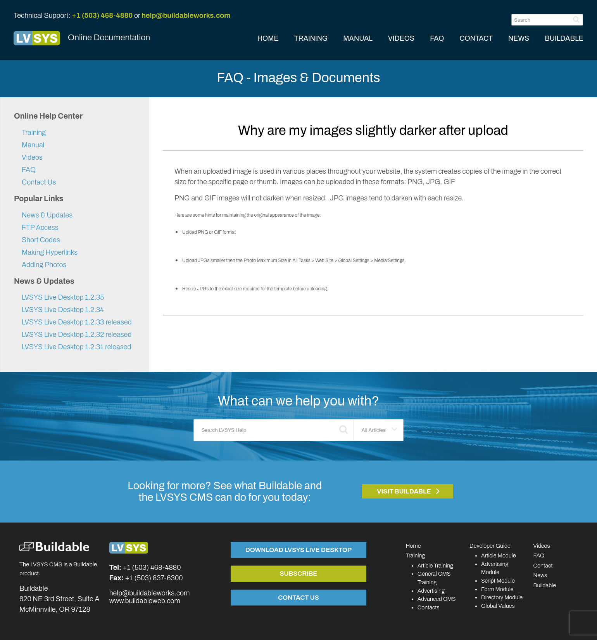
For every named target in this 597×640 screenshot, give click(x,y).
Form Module (497, 589)
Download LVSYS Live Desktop (298, 549)
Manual (33, 145)
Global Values (498, 606)
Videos (32, 157)
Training (34, 132)
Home (413, 546)
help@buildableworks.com (185, 15)
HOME (268, 38)
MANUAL (358, 38)
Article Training (435, 565)
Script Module (498, 581)
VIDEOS (401, 38)
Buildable (544, 585)
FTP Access (40, 227)
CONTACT (476, 38)
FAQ (437, 38)
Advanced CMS (437, 599)
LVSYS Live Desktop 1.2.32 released (77, 334)
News (540, 575)
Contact (543, 565)
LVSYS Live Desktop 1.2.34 (63, 310)
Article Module (498, 555)
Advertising (431, 591)
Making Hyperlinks (50, 252)
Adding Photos (44, 265)
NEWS (518, 38)
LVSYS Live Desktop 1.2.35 (63, 297)
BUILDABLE (564, 38)
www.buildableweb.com (144, 601)
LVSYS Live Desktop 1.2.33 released (77, 322)
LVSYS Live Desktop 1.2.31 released (76, 347)
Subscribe (298, 573)
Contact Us (39, 182)
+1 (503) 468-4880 (102, 15)
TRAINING (311, 38)
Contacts (429, 607)
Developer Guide (490, 546)
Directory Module (502, 597)
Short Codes (41, 240)
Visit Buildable (404, 491)
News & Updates (47, 215)
